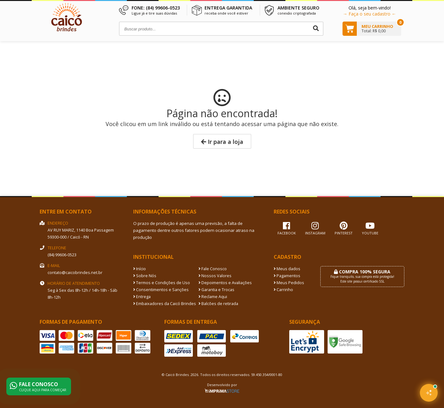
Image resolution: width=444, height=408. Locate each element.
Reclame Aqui (213, 296)
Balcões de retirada (218, 303)
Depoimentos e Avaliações (225, 282)
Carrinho (283, 289)
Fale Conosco (213, 268)
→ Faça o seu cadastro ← (369, 14)
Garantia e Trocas (216, 289)
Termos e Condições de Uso (161, 282)
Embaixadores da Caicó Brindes (164, 303)
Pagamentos (287, 275)
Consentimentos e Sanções (161, 289)
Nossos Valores (215, 275)
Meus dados (287, 268)
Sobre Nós (144, 275)
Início (139, 268)
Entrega (142, 296)
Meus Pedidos (289, 282)
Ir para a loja (222, 141)
